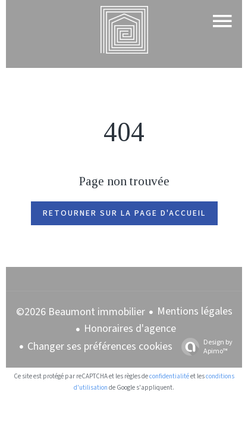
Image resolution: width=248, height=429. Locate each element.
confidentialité (169, 376)
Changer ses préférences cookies (99, 346)
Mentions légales (195, 311)
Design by (204, 346)
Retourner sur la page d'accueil (124, 213)
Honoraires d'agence (130, 328)
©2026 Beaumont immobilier (80, 311)
